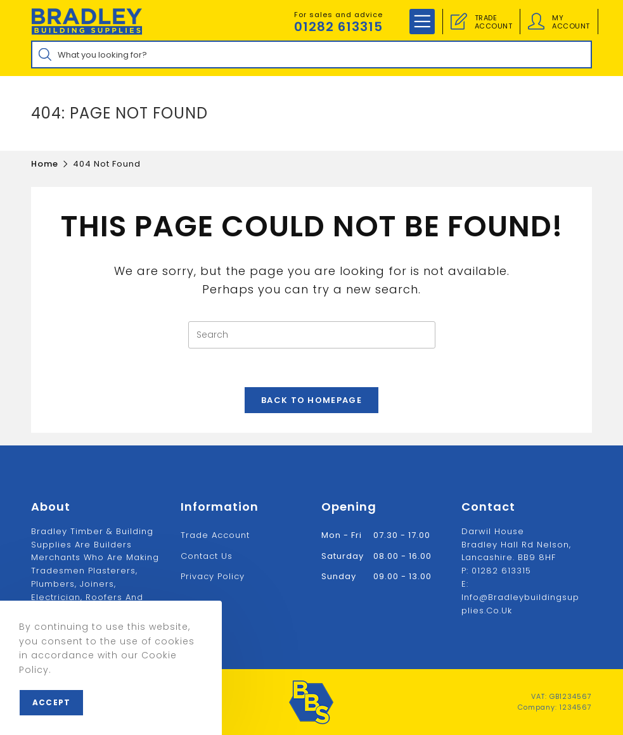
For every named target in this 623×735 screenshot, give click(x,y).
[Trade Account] (459, 21)
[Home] (44, 164)
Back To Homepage (311, 400)
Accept (51, 702)
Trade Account (215, 535)
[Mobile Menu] (422, 21)
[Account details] (536, 21)
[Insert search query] (311, 334)
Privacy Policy (213, 576)
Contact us (207, 556)
